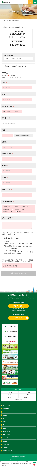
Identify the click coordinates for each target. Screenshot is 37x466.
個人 (16, 111)
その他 (18, 211)
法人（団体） (7, 111)
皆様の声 (5, 428)
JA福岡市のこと (6, 431)
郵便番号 (4, 130)
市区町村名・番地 (6, 153)
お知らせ (5, 441)
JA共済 (4, 421)
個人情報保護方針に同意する (11, 266)
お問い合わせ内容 (6, 218)
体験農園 (6, 209)
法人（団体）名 (6, 118)
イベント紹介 (6, 444)
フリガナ (4, 94)
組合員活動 (5, 447)
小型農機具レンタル (18, 209)
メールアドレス (6, 189)
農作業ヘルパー (7, 211)
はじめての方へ (6, 405)
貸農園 (15, 207)
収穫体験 (25, 207)
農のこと (5, 415)
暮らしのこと (6, 424)
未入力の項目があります (19, 273)
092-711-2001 (19, 306)
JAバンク (5, 418)
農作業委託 (6, 207)
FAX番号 (4, 177)
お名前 (3, 82)
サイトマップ (22, 456)
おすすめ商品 (6, 408)
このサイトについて (7, 450)
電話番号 (4, 165)
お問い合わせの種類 (7, 201)
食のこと (5, 411)
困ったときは (6, 437)
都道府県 (4, 142)
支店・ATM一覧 (6, 434)
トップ (2, 20)
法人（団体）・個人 (7, 106)
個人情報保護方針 (15, 456)
